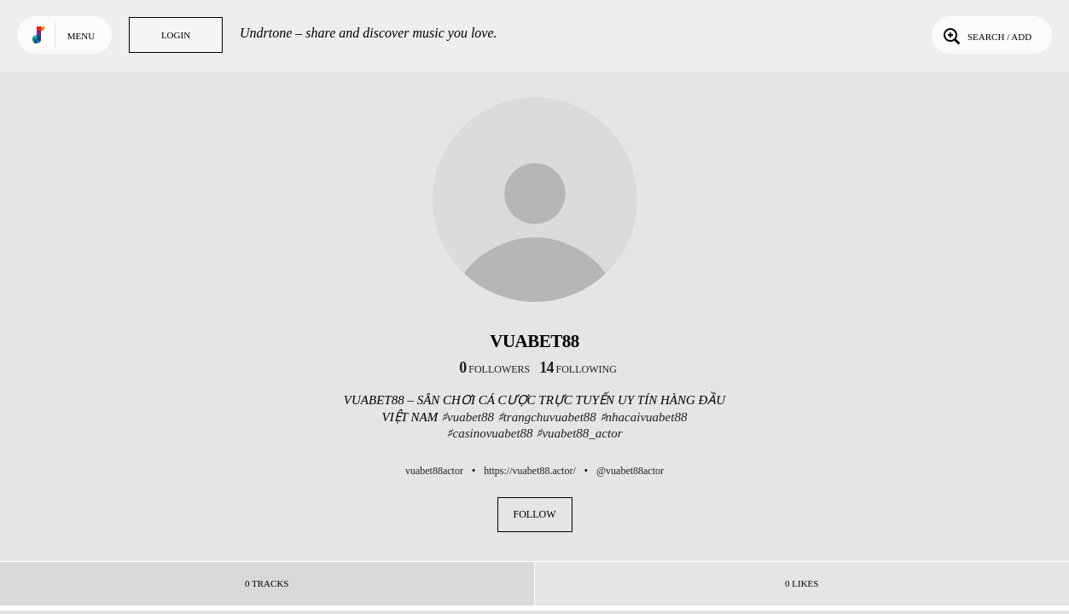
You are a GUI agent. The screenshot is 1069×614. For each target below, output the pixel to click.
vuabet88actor (434, 471)
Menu (81, 36)
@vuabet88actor (630, 471)
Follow (535, 514)
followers (494, 369)
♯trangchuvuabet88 (546, 417)
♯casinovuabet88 (489, 433)
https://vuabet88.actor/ (530, 471)
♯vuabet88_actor (579, 433)
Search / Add (985, 35)
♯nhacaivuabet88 (644, 417)
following (578, 369)
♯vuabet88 (467, 417)
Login (175, 35)
